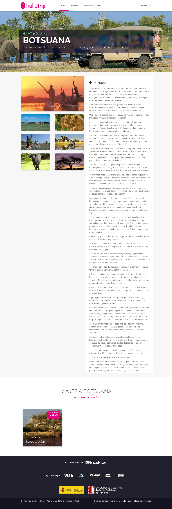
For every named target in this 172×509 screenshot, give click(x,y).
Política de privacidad (142, 501)
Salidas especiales (92, 5)
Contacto (146, 5)
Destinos (75, 5)
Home (64, 5)
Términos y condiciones (120, 501)
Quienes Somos (101, 501)
